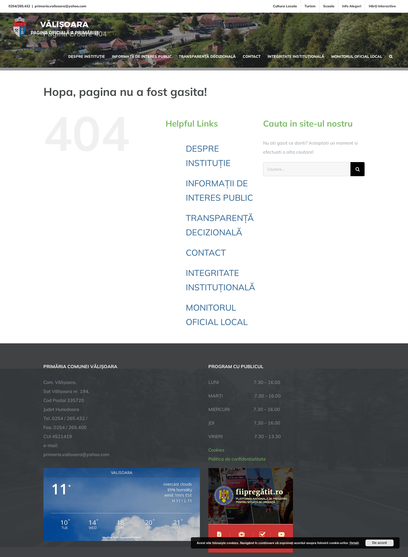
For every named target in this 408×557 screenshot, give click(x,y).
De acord (379, 543)
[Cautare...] (306, 169)
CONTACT (206, 252)
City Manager (131, 535)
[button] (390, 55)
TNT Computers (105, 535)
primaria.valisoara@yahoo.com (60, 6)
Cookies (216, 391)
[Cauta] (357, 169)
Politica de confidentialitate (237, 400)
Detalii (354, 543)
